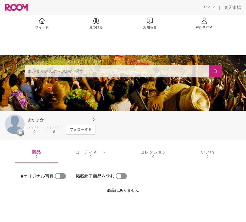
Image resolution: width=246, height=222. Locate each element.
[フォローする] (80, 130)
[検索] (215, 71)
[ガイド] (209, 7)
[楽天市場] (232, 7)
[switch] (60, 176)
